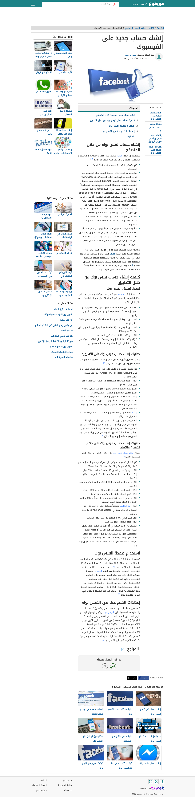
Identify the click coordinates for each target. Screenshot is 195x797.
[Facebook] (162, 781)
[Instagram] (150, 781)
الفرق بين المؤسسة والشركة (58, 315)
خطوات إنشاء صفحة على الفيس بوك (155, 150)
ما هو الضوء (67, 331)
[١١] (119, 594)
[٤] (132, 264)
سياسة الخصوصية (65, 785)
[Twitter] (156, 781)
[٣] (114, 243)
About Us (68, 790)
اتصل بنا (43, 780)
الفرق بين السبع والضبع (61, 347)
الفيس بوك (109, 612)
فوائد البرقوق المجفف (62, 352)
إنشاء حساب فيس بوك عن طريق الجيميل (154, 138)
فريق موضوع (41, 790)
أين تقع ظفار (66, 320)
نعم (113, 666)
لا (105, 666)
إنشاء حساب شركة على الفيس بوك (155, 116)
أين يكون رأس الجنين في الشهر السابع (54, 325)
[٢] (91, 159)
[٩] (124, 456)
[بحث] (115, 4)
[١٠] (114, 566)
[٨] (103, 435)
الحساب (98, 571)
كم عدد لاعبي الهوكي (62, 336)
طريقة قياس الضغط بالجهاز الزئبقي (55, 341)
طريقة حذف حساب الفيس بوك (155, 127)
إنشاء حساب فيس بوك (123, 453)
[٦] (124, 301)
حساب (112, 254)
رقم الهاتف (125, 506)
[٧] (104, 362)
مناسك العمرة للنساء (63, 357)
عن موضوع (67, 780)
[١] (92, 159)
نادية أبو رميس (130, 55)
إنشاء (119, 156)
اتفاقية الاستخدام (39, 785)
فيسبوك (145, 678)
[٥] (97, 268)
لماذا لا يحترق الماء (63, 309)
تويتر (134, 678)
